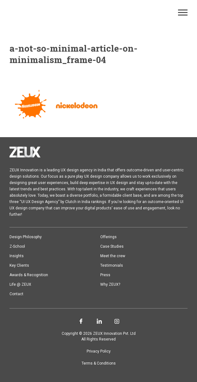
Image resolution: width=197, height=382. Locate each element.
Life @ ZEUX (20, 284)
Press (105, 275)
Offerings (108, 237)
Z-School (17, 246)
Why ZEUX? (110, 284)
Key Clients (19, 265)
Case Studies (112, 246)
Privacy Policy (99, 351)
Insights (16, 256)
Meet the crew (112, 256)
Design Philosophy (25, 237)
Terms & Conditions (99, 363)
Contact (16, 294)
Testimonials (111, 265)
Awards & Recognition (28, 275)
